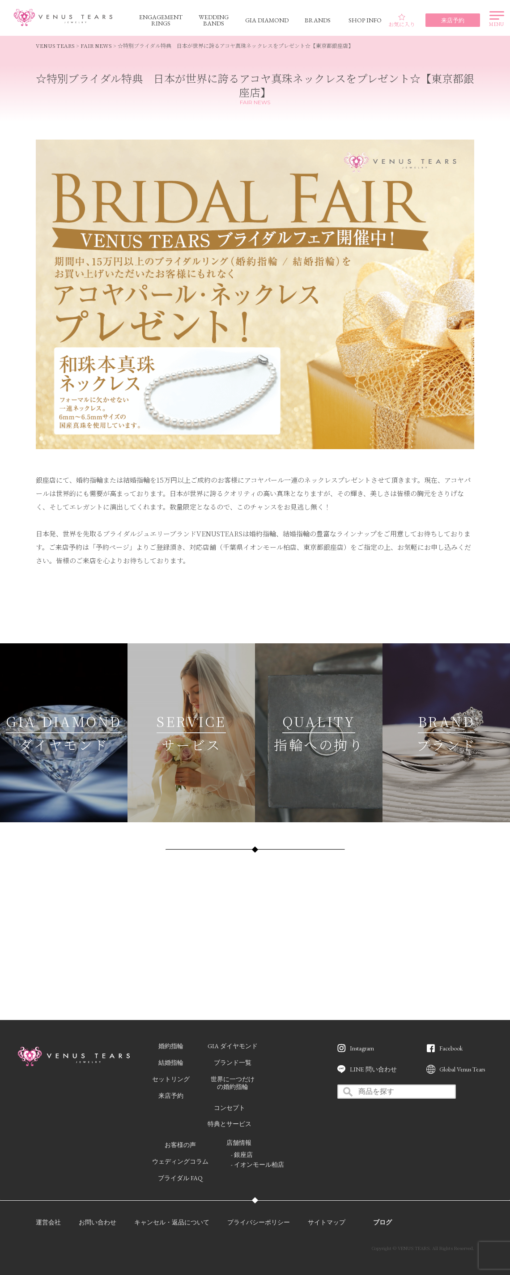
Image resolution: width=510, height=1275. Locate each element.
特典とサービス (229, 1124)
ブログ (382, 1222)
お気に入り (401, 20)
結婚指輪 (170, 1062)
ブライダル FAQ (180, 1178)
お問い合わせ (97, 1222)
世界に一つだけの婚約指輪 (233, 1083)
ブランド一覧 (232, 1062)
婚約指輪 (170, 1046)
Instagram (362, 1048)
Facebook (451, 1048)
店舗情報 (238, 1143)
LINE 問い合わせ (373, 1069)
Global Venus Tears (462, 1069)
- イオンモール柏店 (257, 1164)
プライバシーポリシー (258, 1222)
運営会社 (48, 1222)
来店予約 (170, 1096)
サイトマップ (326, 1222)
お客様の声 (180, 1145)
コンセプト (229, 1108)
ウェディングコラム (180, 1161)
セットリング (171, 1079)
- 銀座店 (242, 1155)
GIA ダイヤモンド (233, 1046)
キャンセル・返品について (171, 1222)
